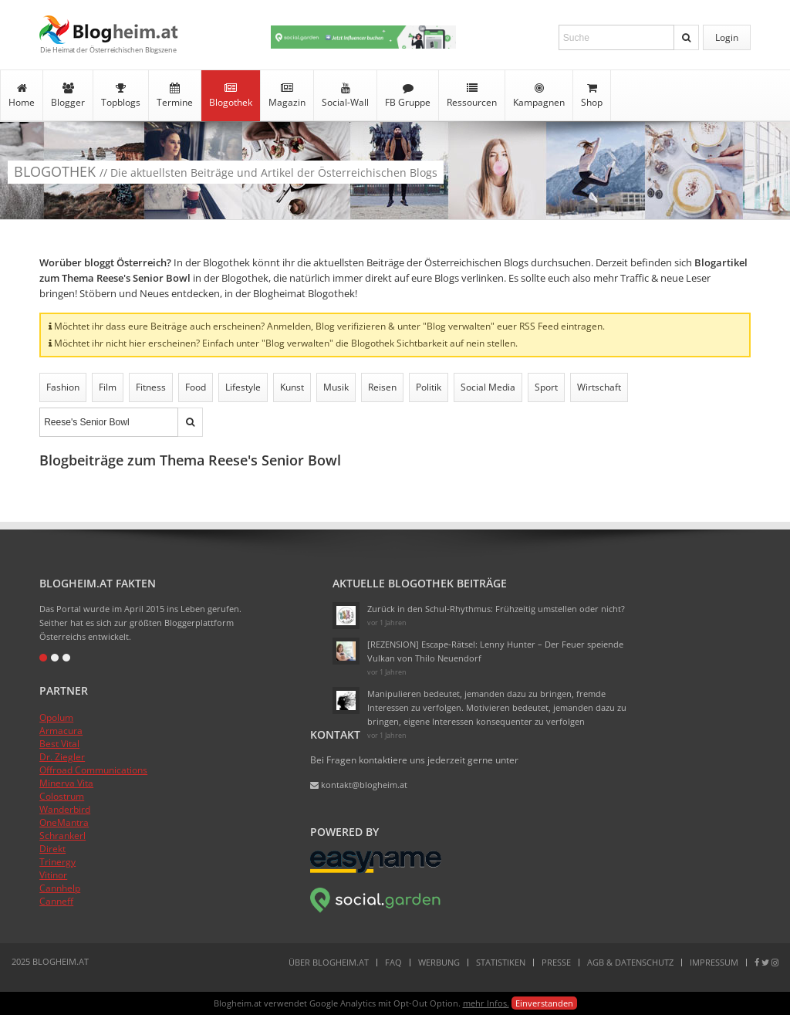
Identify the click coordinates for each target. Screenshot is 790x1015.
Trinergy (57, 861)
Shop (592, 96)
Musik (336, 387)
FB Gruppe (407, 96)
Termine (175, 96)
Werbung (439, 962)
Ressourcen (472, 96)
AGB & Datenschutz (630, 962)
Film (107, 387)
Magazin (287, 96)
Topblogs (120, 96)
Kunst (292, 387)
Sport (546, 387)
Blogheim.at (108, 29)
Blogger (68, 96)
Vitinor (53, 874)
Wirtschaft (599, 387)
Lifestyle (243, 387)
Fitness (151, 387)
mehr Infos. (486, 1003)
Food (195, 387)
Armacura (61, 730)
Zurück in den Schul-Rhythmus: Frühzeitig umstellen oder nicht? (496, 608)
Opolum (56, 717)
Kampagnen (539, 96)
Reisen (382, 387)
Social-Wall (345, 96)
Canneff (56, 901)
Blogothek (230, 96)
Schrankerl (62, 835)
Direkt (52, 848)
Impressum (714, 962)
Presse (556, 962)
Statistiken (500, 962)
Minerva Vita (66, 783)
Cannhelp (59, 888)
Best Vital (59, 743)
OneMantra (64, 822)
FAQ (393, 962)
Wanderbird (64, 809)
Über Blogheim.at (329, 962)
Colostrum (61, 796)
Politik (428, 387)
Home (21, 96)
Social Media (488, 387)
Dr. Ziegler (62, 756)
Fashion (62, 387)
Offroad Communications (93, 769)
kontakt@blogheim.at (358, 784)
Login (726, 37)
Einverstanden (544, 1003)
